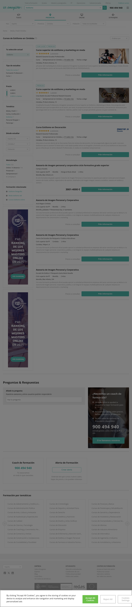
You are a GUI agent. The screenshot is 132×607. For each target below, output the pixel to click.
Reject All (107, 599)
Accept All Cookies (90, 599)
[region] (66, 598)
